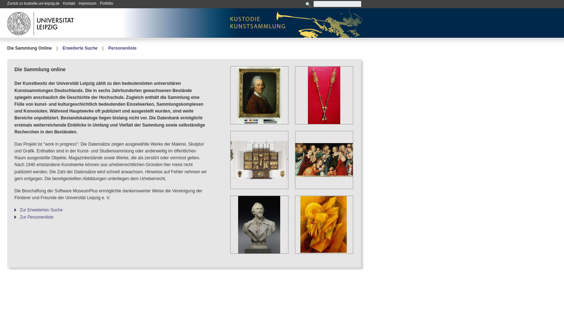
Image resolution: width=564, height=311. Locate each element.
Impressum (87, 3)
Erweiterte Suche (80, 48)
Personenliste (122, 48)
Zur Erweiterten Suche (41, 209)
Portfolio (106, 3)
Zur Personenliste (37, 217)
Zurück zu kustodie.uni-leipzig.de (33, 3)
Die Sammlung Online (29, 48)
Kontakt (69, 3)
